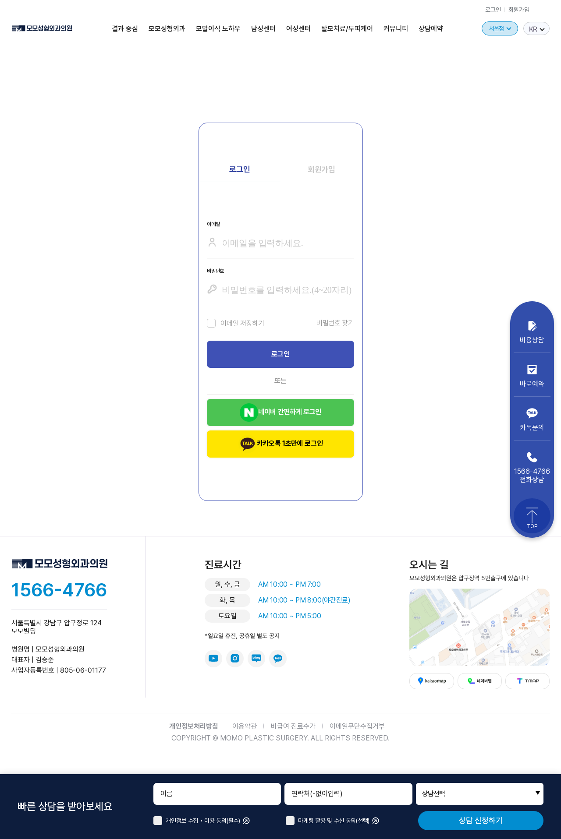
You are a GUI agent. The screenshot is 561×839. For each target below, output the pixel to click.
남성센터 (263, 28)
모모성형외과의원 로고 (42, 28)
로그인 (493, 9)
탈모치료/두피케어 (347, 28)
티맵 (527, 681)
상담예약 (431, 28)
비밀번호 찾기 (335, 323)
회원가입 (518, 9)
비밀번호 (215, 271)
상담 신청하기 (481, 820)
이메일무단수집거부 (357, 726)
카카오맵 (432, 681)
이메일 (213, 224)
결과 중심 (125, 28)
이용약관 (244, 726)
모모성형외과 (167, 28)
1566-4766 (59, 590)
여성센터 (298, 28)
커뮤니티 (395, 28)
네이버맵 (480, 681)
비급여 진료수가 (293, 726)
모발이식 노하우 (218, 28)
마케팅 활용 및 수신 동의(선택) (327, 820)
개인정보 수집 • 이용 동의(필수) (196, 820)
